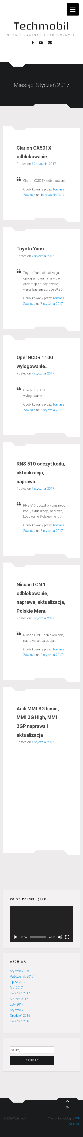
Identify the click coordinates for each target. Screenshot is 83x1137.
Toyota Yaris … (32, 249)
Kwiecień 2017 (20, 993)
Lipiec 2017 (18, 982)
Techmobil (41, 26)
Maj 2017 (16, 987)
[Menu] (73, 9)
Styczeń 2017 (19, 1010)
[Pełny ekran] (67, 937)
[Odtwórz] (16, 937)
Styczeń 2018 (19, 971)
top (67, 1103)
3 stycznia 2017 (52, 655)
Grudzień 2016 (20, 1015)
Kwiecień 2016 (20, 1021)
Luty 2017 (16, 1004)
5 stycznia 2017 (52, 410)
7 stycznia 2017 (52, 303)
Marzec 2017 (19, 999)
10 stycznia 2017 (53, 195)
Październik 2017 (22, 976)
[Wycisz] (60, 937)
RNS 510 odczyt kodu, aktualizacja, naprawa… (41, 472)
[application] (41, 923)
